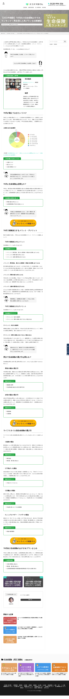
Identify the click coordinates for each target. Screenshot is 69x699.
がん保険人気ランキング (46, 687)
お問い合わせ (40, 691)
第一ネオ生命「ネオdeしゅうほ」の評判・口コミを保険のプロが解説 (8, 675)
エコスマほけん (38, 694)
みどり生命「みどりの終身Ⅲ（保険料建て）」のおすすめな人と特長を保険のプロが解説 (30, 628)
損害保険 (29, 686)
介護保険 (41, 686)
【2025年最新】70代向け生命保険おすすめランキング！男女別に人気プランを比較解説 (32, 33)
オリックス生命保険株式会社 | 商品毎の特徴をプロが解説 (30, 618)
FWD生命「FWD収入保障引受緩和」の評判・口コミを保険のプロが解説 (30, 637)
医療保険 (55, 44)
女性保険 (35, 686)
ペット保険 (23, 687)
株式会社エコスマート (28, 82)
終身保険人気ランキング (11, 689)
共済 (18, 687)
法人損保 (58, 686)
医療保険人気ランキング (33, 687)
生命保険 (51, 44)
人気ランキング (67, 348)
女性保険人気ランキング (24, 689)
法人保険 (53, 686)
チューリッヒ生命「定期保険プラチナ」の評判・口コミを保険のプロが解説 (59, 675)
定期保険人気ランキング (59, 687)
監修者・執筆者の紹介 (30, 691)
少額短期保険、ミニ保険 (9, 687)
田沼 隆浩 (28, 79)
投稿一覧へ (30, 599)
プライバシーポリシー (58, 689)
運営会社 (49, 689)
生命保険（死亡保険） (14, 24)
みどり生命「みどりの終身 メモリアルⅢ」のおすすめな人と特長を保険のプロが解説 (25, 675)
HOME (3, 33)
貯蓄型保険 (23, 686)
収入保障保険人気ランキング (39, 689)
